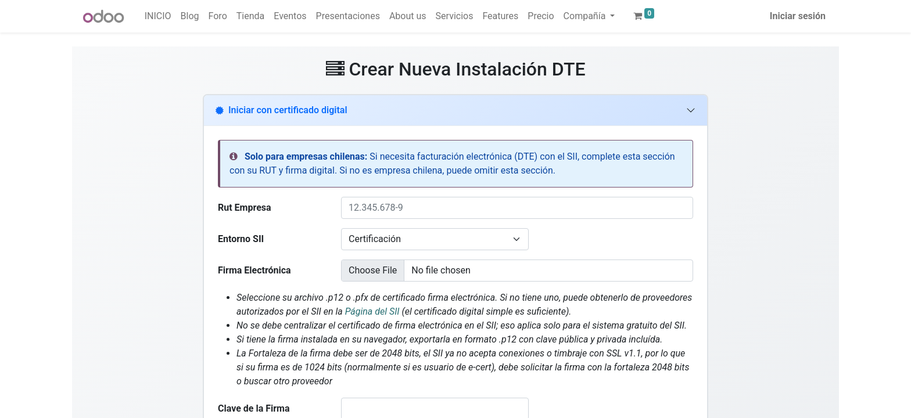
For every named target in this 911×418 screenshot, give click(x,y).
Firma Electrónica (254, 270)
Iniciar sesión (798, 15)
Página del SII (373, 311)
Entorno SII (241, 238)
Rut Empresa (244, 207)
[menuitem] (158, 16)
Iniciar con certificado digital (281, 110)
